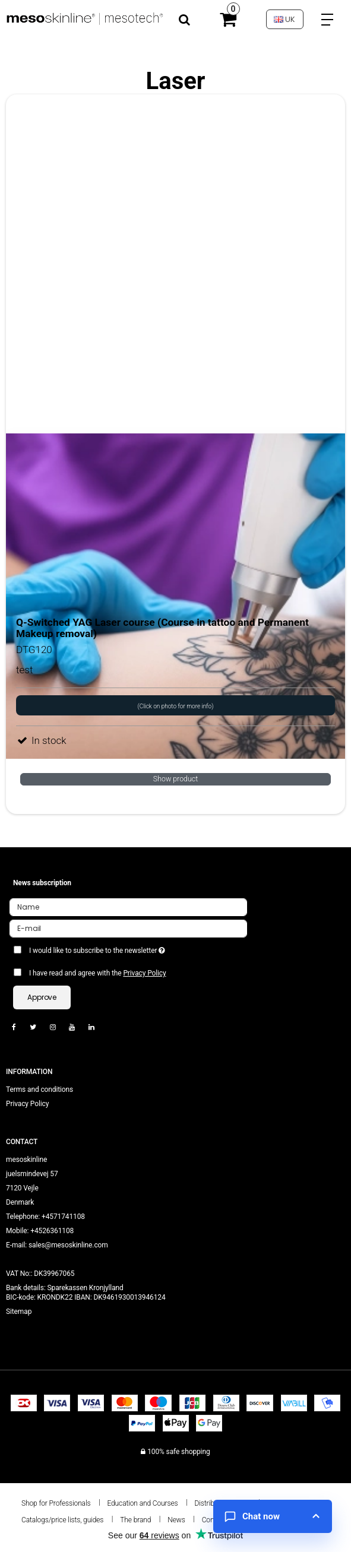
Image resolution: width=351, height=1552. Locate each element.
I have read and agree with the (97, 973)
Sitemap (18, 1311)
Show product (175, 779)
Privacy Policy (144, 973)
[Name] (128, 906)
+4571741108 (63, 1216)
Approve (41, 997)
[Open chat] (272, 1516)
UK (284, 19)
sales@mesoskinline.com (68, 1245)
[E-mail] (128, 928)
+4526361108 (52, 1231)
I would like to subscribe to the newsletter (126, 948)
